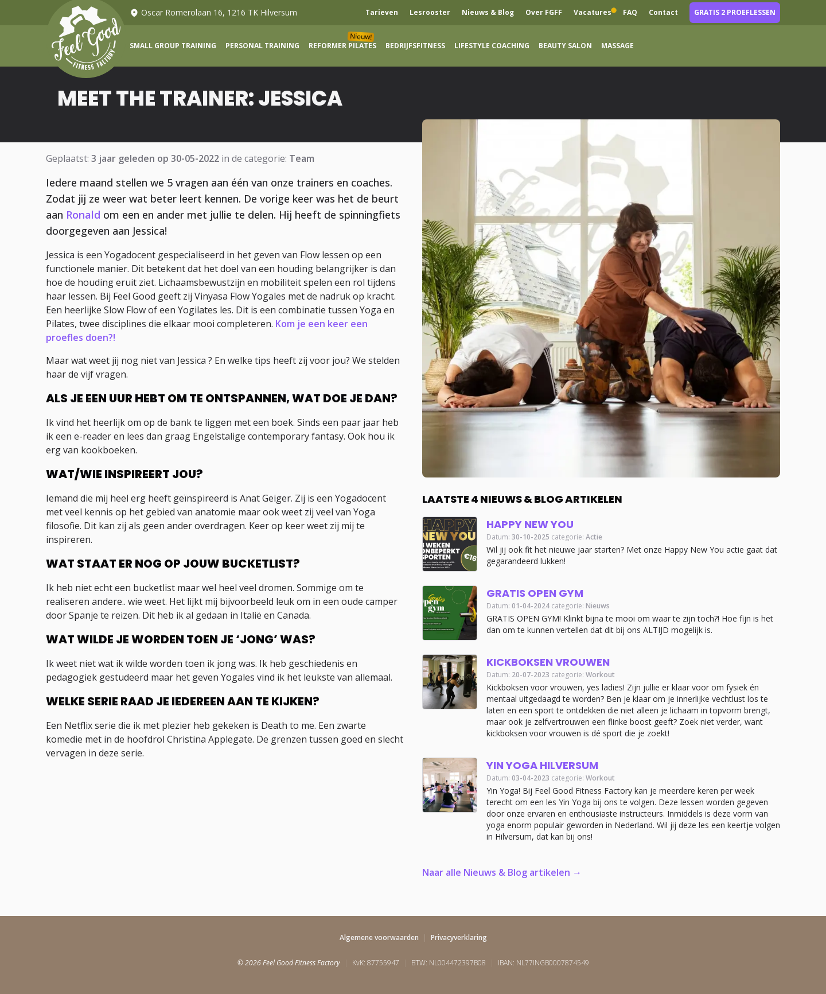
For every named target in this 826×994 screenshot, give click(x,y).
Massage (617, 46)
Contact (663, 12)
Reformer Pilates (342, 44)
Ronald (83, 215)
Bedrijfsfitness (415, 46)
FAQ (630, 12)
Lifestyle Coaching (491, 46)
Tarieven (381, 12)
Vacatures (592, 12)
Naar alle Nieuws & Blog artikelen (496, 872)
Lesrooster (430, 12)
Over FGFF (543, 12)
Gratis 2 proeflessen (735, 12)
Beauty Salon (565, 46)
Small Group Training (173, 46)
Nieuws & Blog (488, 12)
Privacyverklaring (459, 937)
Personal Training (262, 46)
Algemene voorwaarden (379, 937)
